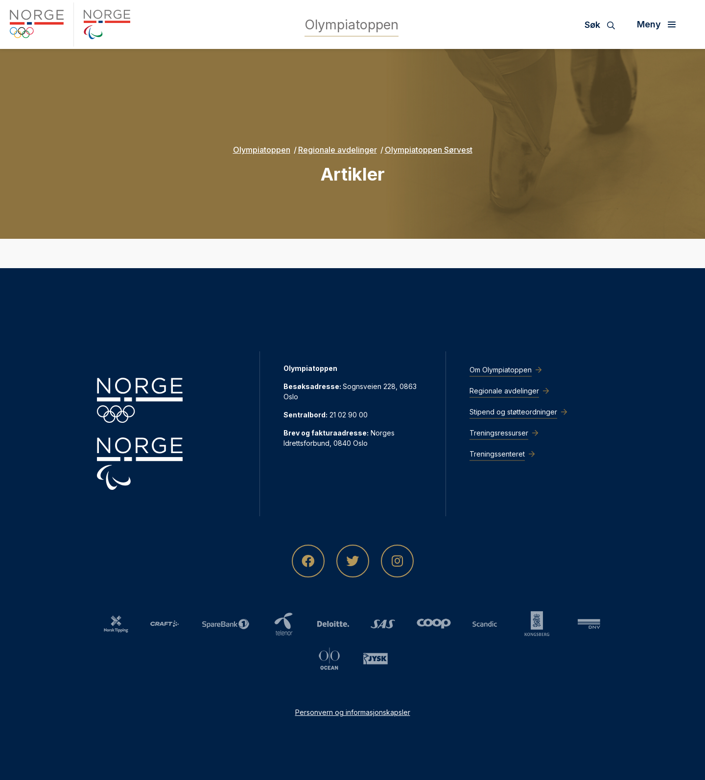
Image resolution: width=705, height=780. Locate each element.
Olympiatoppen (261, 150)
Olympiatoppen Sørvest (428, 150)
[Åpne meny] (660, 24)
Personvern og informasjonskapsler (352, 712)
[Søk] (603, 24)
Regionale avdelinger (337, 150)
